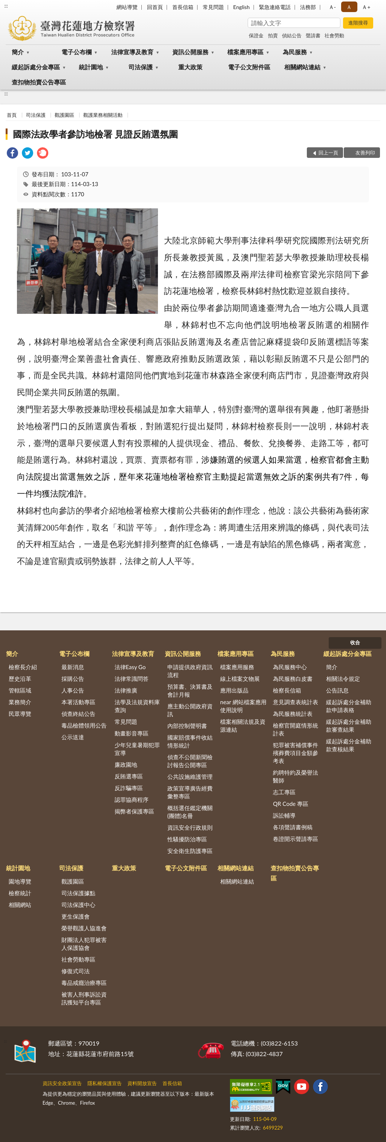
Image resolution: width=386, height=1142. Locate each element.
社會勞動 (334, 35)
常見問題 (213, 7)
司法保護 (141, 66)
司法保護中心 (78, 904)
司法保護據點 (78, 893)
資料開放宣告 (142, 1083)
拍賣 (273, 35)
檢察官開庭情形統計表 (295, 729)
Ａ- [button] (332, 7)
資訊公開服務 (190, 51)
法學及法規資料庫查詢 (137, 706)
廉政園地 (126, 764)
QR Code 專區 (290, 803)
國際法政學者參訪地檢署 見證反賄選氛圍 (95, 133)
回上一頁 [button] (328, 153)
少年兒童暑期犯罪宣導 (137, 748)
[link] (12, 154)
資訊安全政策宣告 (62, 1083)
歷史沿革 (20, 678)
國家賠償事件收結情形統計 (190, 741)
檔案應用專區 (245, 51)
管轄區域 (20, 690)
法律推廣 (126, 690)
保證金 (256, 35)
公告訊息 (337, 690)
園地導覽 (20, 881)
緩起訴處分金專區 (36, 66)
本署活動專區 (78, 702)
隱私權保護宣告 (104, 1083)
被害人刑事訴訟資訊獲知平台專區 (84, 998)
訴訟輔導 (284, 815)
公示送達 (72, 737)
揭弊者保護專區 (134, 811)
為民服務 (295, 51)
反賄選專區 (129, 776)
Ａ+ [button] (366, 7)
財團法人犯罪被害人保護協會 (84, 943)
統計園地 (91, 66)
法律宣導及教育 (132, 51)
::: (6, 6)
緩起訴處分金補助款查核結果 (348, 745)
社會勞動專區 (78, 959)
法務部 (308, 7)
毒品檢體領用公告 (84, 725)
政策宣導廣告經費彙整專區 (190, 792)
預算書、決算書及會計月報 (190, 690)
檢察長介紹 (23, 666)
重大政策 (190, 66)
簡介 (18, 51)
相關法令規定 (343, 678)
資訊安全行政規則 (190, 827)
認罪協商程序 (132, 799)
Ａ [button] (349, 7)
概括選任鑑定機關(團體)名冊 (190, 811)
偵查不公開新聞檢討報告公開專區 (190, 761)
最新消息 (72, 666)
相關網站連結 (302, 66)
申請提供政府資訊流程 (190, 670)
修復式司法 (75, 971)
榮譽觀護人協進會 (84, 928)
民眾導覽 (20, 713)
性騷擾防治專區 (187, 839)
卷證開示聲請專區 (295, 838)
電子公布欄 (76, 51)
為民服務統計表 (292, 713)
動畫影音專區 (132, 733)
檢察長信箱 (287, 690)
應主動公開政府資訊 (190, 710)
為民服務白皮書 (292, 678)
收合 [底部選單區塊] (355, 642)
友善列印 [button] (365, 153)
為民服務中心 (290, 666)
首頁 (12, 115)
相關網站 (20, 904)
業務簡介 (20, 702)
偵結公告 (292, 35)
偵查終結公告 (78, 713)
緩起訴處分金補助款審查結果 (348, 725)
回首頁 (155, 7)
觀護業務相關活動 (103, 115)
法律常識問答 (132, 678)
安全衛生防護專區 (190, 850)
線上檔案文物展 (240, 678)
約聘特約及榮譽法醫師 (295, 776)
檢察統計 (20, 893)
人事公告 (72, 690)
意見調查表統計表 (295, 702)
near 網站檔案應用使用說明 (243, 706)
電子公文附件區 (249, 66)
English (241, 7)
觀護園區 (64, 115)
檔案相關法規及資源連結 (242, 725)
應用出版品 (234, 690)
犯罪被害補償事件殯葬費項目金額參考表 (295, 752)
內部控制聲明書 (187, 725)
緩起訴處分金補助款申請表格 (348, 706)
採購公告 (72, 678)
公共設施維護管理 (190, 776)
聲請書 (313, 35)
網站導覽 (127, 7)
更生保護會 (75, 916)
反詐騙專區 (129, 787)
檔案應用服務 (237, 666)
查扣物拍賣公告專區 (39, 82)
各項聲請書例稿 (292, 827)
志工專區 (284, 792)
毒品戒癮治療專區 (84, 982)
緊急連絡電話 (275, 7)
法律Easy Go (130, 666)
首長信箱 (182, 7)
